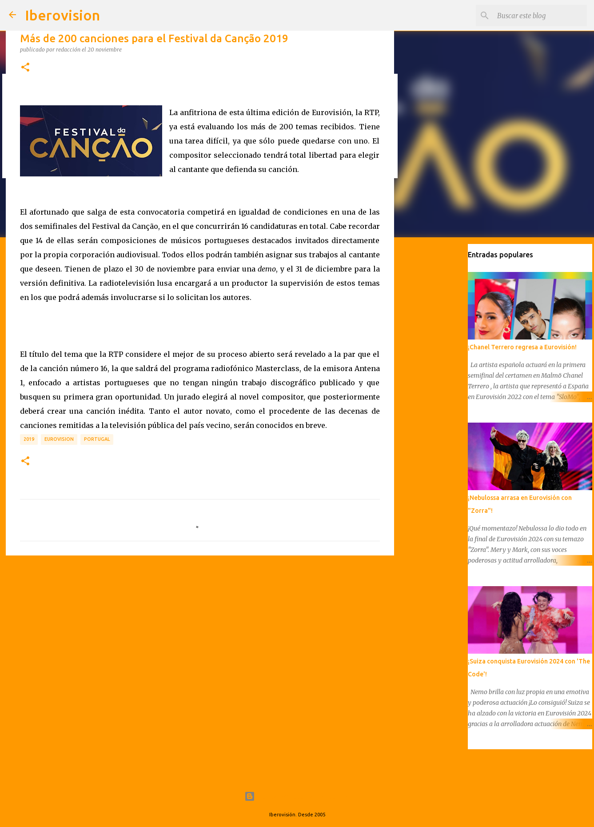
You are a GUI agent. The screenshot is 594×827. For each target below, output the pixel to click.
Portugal (97, 439)
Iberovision (62, 15)
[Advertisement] (200, 631)
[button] (25, 67)
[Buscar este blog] (540, 15)
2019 (29, 439)
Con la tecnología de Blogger (297, 796)
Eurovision (59, 439)
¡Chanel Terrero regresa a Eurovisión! (522, 347)
